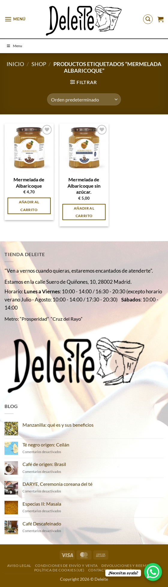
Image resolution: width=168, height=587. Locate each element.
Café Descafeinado (41, 523)
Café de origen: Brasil (44, 464)
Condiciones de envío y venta (66, 565)
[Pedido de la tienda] (84, 99)
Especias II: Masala (41, 504)
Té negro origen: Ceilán (45, 444)
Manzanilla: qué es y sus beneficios (58, 425)
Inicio (15, 64)
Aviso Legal (19, 565)
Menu (14, 46)
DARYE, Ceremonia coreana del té (57, 484)
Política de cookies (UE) (59, 570)
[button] (15, 19)
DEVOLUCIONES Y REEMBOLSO (130, 565)
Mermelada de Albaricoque (29, 183)
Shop (39, 64)
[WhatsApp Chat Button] (153, 572)
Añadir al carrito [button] (29, 205)
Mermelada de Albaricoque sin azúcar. (84, 186)
